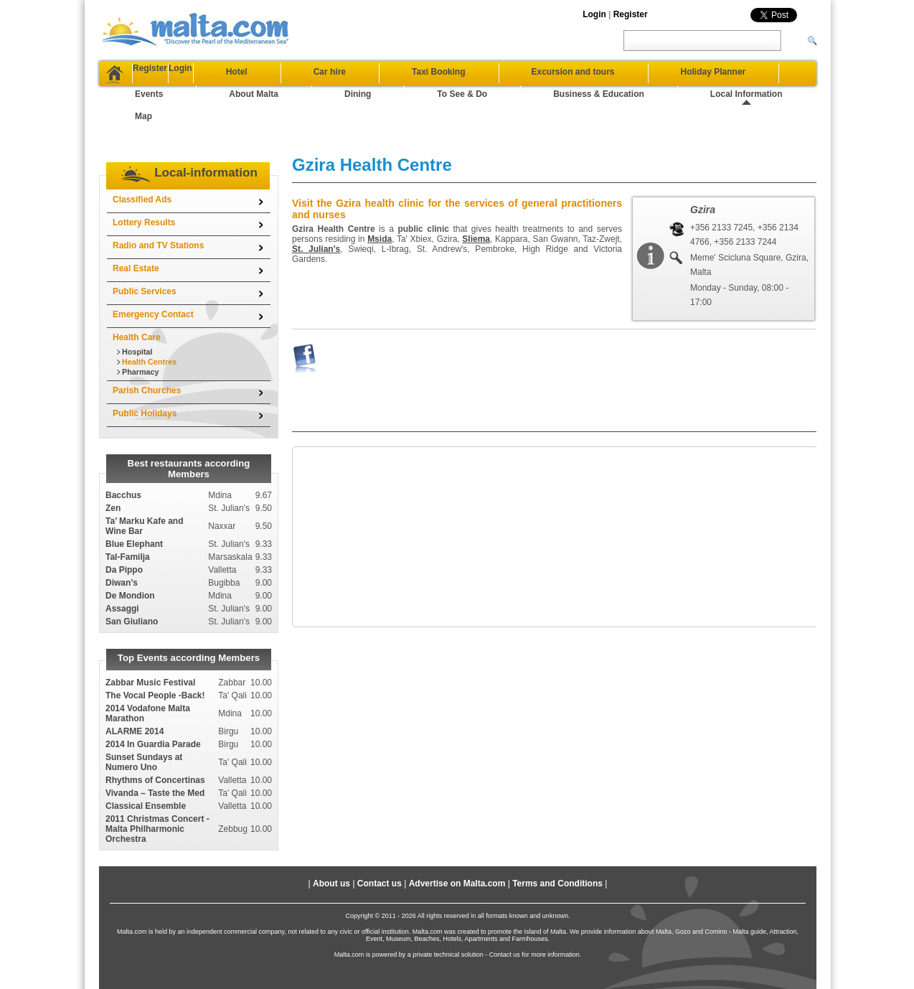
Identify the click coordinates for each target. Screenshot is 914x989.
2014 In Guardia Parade (153, 700)
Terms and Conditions (557, 840)
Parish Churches (147, 347)
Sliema (476, 195)
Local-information (206, 129)
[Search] (802, 40)
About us (331, 840)
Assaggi (122, 565)
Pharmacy (140, 328)
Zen (113, 464)
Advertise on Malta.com (457, 840)
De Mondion (130, 552)
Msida (379, 195)
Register (630, 14)
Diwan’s (121, 539)
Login (594, 14)
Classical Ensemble (145, 762)
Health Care (137, 294)
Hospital (137, 308)
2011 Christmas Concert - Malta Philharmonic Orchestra (157, 785)
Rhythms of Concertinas (155, 736)
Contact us (379, 840)
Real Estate (136, 225)
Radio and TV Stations (158, 202)
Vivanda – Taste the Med (154, 749)
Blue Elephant (134, 500)
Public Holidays (144, 370)
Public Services (144, 248)
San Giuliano (131, 578)
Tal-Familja (127, 513)
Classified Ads (142, 156)
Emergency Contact (153, 271)
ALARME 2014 (134, 688)
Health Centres (149, 318)
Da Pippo (124, 526)
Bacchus (123, 451)
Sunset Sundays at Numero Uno (143, 718)
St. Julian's (316, 205)
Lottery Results (144, 179)
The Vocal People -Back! (155, 652)
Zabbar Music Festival (150, 639)
